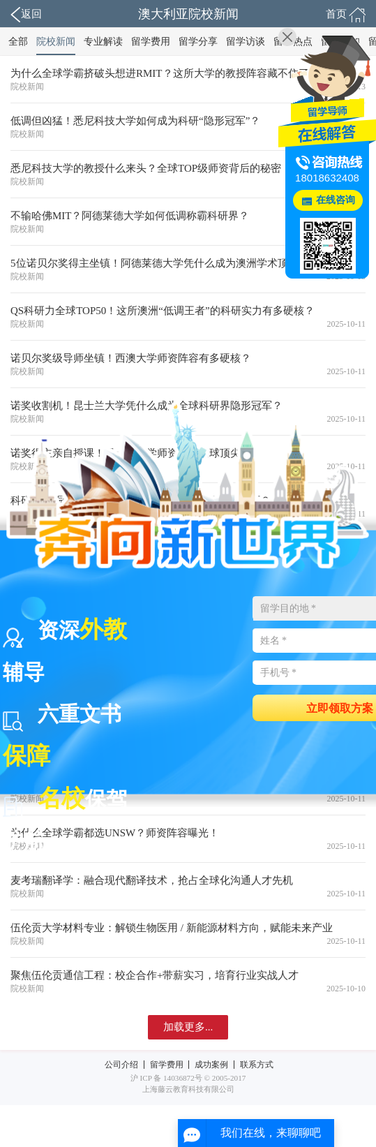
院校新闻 (55, 41)
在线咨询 (335, 200)
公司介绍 (121, 1064)
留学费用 (150, 41)
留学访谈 (245, 41)
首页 (346, 14)
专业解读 (103, 41)
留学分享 (198, 41)
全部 (18, 41)
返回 (26, 14)
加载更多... (188, 1027)
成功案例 (211, 1064)
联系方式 (256, 1064)
